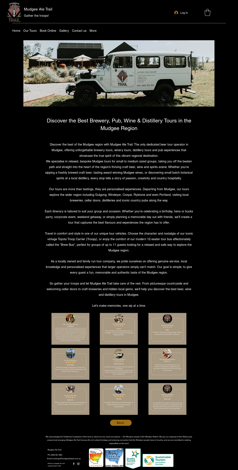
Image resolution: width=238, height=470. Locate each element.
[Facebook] (73, 463)
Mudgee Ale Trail (38, 9)
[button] (207, 12)
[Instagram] (78, 463)
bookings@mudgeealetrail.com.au (67, 459)
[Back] (121, 423)
